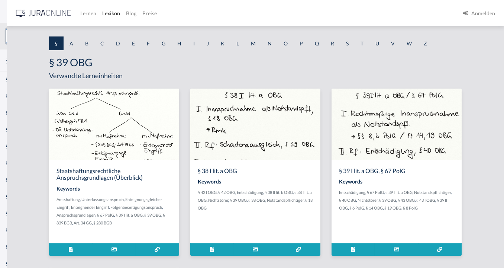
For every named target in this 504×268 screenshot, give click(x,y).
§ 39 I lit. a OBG (155, 236)
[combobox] (59, 36)
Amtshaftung (143, 213)
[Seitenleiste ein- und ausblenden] (107, 11)
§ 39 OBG (179, 236)
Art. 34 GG (219, 236)
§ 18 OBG (307, 221)
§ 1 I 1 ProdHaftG (26, 163)
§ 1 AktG (16, 79)
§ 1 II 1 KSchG (22, 246)
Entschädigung (312, 206)
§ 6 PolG (453, 221)
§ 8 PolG (406, 229)
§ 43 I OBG (413, 221)
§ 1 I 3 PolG (19, 213)
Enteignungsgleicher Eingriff (157, 220)
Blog (243, 13)
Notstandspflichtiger (278, 221)
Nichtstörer (296, 213)
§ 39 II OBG (435, 221)
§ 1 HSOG (17, 146)
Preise (262, 13)
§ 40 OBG (435, 213)
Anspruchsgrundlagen (204, 228)
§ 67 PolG (425, 206)
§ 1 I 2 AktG (19, 179)
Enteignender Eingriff (203, 220)
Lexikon (223, 13)
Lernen (201, 13)
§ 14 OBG (471, 221)
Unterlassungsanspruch (178, 213)
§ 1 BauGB (18, 96)
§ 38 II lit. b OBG (341, 206)
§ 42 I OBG (269, 206)
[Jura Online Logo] (156, 13)
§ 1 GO (14, 112)
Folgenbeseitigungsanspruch (158, 228)
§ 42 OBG (289, 206)
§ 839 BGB (199, 236)
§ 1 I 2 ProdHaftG (26, 196)
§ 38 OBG (334, 213)
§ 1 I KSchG (19, 230)
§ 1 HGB (15, 129)
